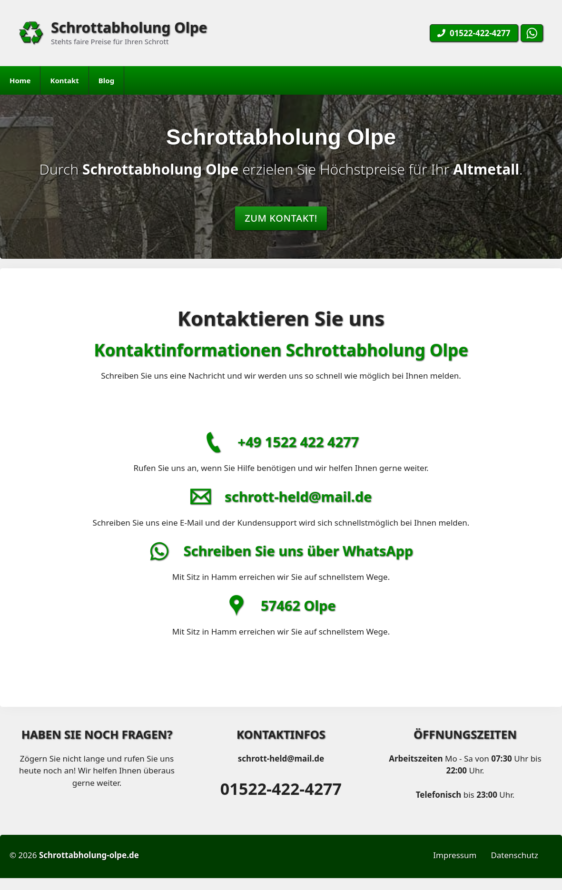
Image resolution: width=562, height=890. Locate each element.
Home (20, 80)
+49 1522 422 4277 (298, 441)
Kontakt (64, 80)
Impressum (454, 855)
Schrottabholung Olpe (129, 27)
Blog (106, 80)
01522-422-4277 (281, 789)
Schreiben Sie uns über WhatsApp (298, 550)
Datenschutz (514, 855)
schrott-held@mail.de (298, 496)
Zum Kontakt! (281, 218)
